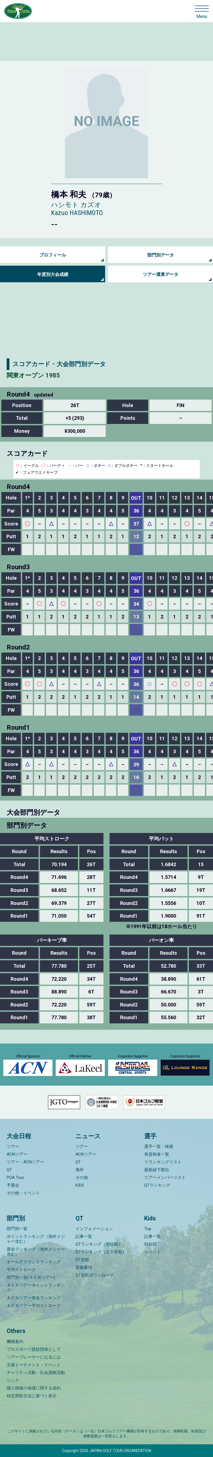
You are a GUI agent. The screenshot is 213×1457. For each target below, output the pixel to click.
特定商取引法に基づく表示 (32, 1395)
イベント (152, 1251)
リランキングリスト (163, 1162)
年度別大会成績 (52, 274)
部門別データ (160, 255)
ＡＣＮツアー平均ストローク (34, 1305)
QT (9, 1169)
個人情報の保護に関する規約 (34, 1388)
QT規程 (82, 1259)
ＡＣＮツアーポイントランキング (36, 1288)
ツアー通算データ (160, 274)
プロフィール (52, 255)
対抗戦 (150, 1244)
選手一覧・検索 (158, 1146)
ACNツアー (17, 1154)
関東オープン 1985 (33, 375)
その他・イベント (23, 1193)
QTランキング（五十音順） (100, 1251)
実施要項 (83, 1267)
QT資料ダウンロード (94, 1275)
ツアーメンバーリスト (165, 1177)
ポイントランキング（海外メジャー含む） (36, 1239)
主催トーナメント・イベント (34, 1364)
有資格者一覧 (156, 1154)
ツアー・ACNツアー (25, 1162)
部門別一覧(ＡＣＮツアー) (31, 1277)
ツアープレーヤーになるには (34, 1357)
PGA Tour (15, 1177)
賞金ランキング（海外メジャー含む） (36, 1252)
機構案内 (15, 1341)
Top (147, 1228)
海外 (79, 1169)
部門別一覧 (17, 1228)
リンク (13, 1380)
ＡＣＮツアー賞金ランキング (34, 1297)
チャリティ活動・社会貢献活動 (36, 1372)
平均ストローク (21, 1269)
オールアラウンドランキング (34, 1261)
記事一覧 (83, 1236)
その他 (81, 1177)
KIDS (79, 1185)
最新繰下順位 (156, 1169)
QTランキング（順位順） (98, 1244)
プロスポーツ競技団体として (34, 1349)
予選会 (13, 1185)
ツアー (13, 1146)
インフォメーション (94, 1228)
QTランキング (157, 1185)
